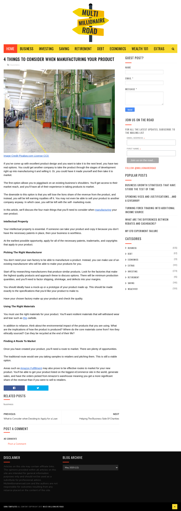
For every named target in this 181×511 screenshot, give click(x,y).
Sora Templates (10, 506)
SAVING (64, 48)
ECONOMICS (118, 48)
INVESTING (46, 48)
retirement (133, 277)
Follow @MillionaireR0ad (140, 168)
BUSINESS (27, 48)
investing (133, 271)
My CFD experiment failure (141, 231)
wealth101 (133, 289)
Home (10, 48)
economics (133, 259)
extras (131, 265)
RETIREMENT (83, 48)
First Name (134, 149)
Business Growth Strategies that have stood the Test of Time (150, 187)
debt (130, 253)
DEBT (100, 48)
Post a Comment (17, 444)
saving (131, 283)
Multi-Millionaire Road (53, 506)
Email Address (136, 138)
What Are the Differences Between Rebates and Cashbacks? (146, 221)
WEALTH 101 (140, 48)
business (15, 65)
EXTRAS (159, 48)
